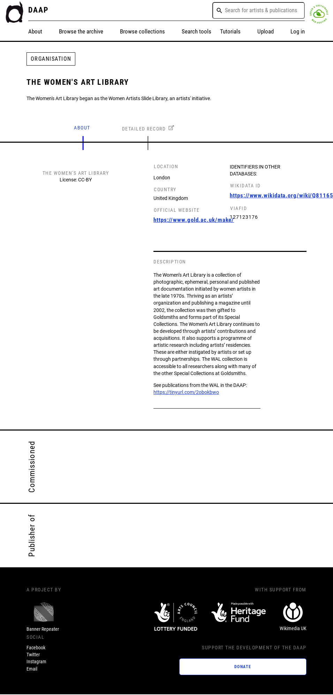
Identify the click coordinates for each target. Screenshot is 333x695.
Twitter (33, 655)
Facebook (36, 648)
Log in (297, 31)
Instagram (36, 662)
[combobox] (258, 10)
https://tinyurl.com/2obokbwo (186, 392)
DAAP (38, 10)
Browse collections (142, 31)
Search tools (196, 31)
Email (32, 669)
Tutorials (230, 31)
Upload (265, 31)
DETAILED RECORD (144, 129)
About (35, 31)
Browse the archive (81, 31)
